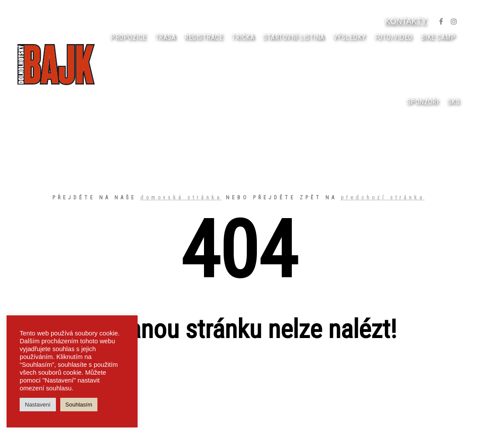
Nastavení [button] (38, 404)
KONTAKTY (406, 21)
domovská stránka (181, 198)
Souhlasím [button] (79, 404)
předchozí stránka (383, 198)
